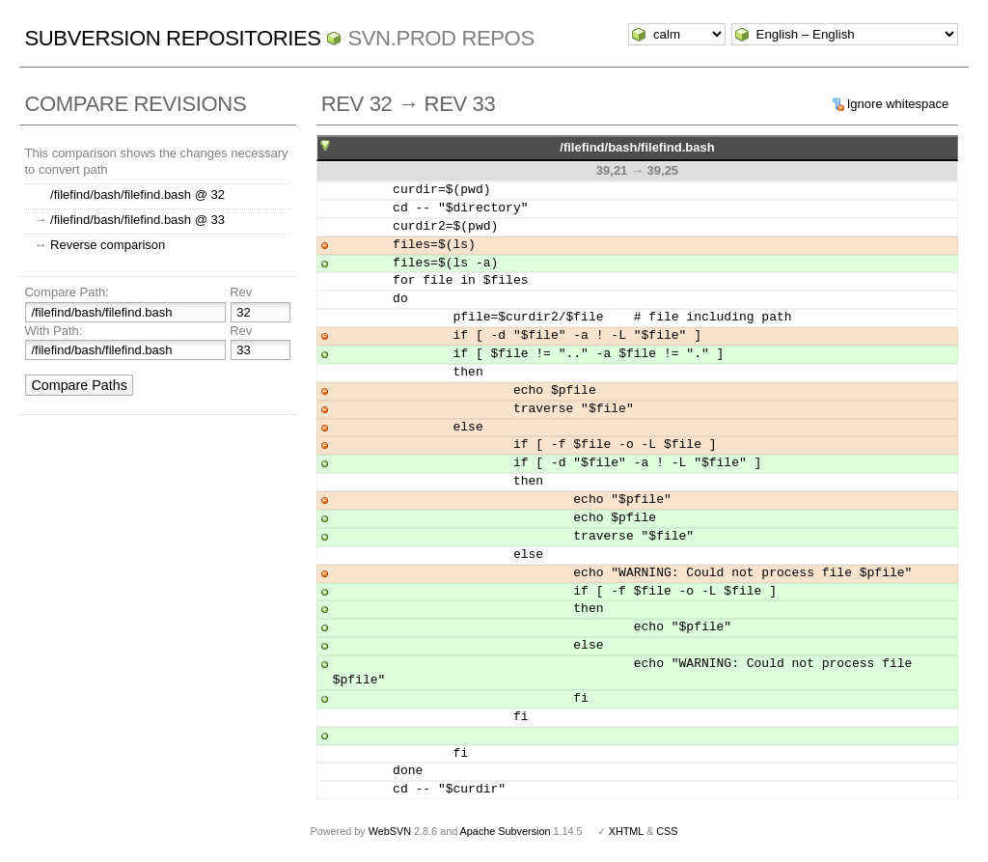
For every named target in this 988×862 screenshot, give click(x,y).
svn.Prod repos (440, 38)
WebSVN (390, 831)
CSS (666, 831)
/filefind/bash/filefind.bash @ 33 (137, 219)
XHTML (626, 831)
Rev (241, 292)
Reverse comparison (107, 244)
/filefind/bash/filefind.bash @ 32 (137, 194)
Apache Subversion (505, 831)
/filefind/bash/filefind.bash (637, 147)
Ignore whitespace (898, 104)
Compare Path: (66, 292)
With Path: (53, 330)
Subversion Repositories (172, 38)
